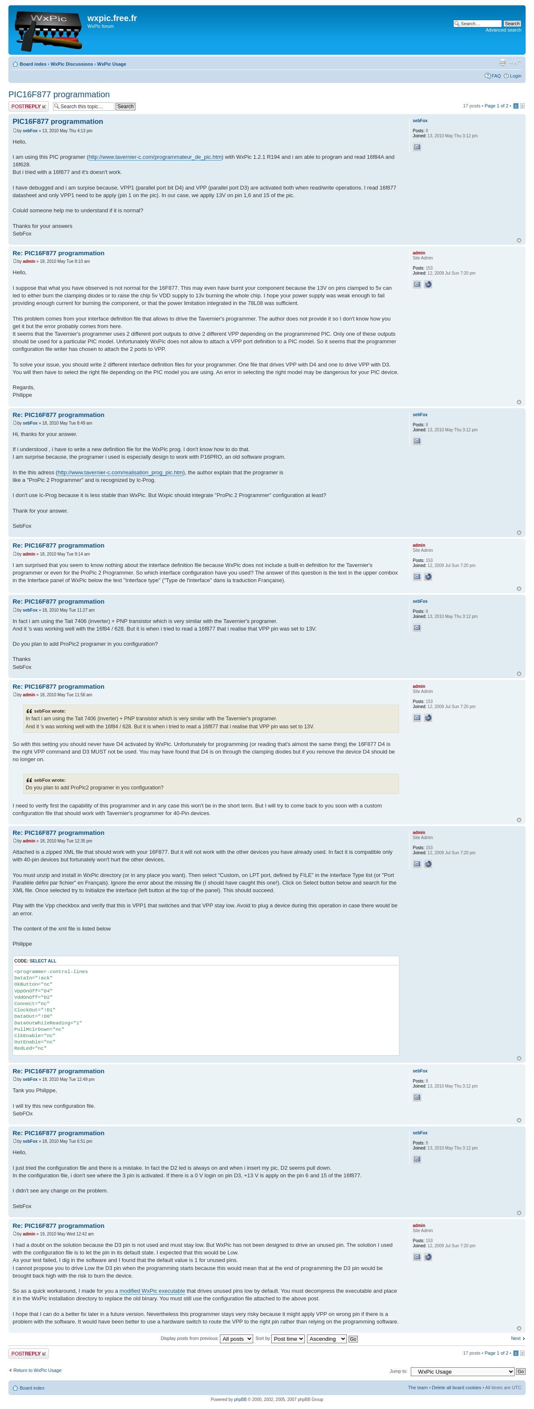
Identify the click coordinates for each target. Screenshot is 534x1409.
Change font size (515, 62)
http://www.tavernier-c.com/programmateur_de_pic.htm (155, 157)
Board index (33, 64)
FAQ (496, 75)
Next (516, 1338)
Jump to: (398, 1371)
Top (519, 240)
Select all (42, 961)
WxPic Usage (111, 64)
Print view (502, 62)
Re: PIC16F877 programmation (58, 253)
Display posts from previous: (207, 1338)
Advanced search (503, 29)
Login (515, 75)
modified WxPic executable (152, 1291)
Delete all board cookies (456, 1387)
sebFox (30, 130)
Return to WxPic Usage (37, 1370)
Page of (496, 105)
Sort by (280, 1338)
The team (418, 1387)
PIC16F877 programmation (59, 94)
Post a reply (28, 106)
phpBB (240, 1399)
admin (29, 261)
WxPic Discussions (71, 64)
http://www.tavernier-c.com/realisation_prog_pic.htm (120, 472)
